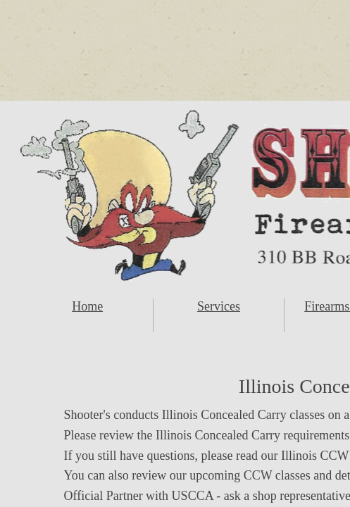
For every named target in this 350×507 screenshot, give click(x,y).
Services (218, 306)
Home (87, 306)
